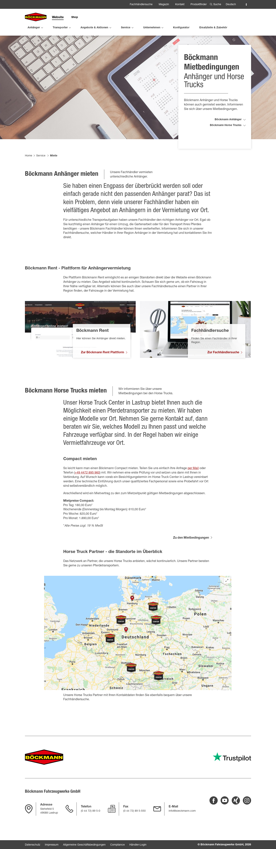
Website (58, 17)
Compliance (117, 845)
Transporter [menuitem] (60, 27)
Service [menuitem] (125, 27)
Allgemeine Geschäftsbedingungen (84, 845)
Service (40, 165)
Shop (74, 17)
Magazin (164, 4)
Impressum (51, 845)
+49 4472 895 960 (87, 481)
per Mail (193, 477)
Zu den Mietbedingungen (191, 547)
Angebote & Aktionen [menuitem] (94, 27)
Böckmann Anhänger (228, 128)
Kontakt (179, 4)
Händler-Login (137, 845)
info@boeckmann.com (182, 811)
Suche (217, 4)
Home (28, 165)
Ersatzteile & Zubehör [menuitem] (213, 27)
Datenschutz (32, 845)
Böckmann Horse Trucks (226, 134)
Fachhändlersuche (141, 4)
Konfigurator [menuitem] (181, 27)
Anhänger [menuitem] (34, 27)
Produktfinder (199, 4)
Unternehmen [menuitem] (151, 27)
